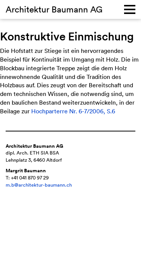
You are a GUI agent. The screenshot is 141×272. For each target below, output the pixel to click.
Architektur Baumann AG (54, 9)
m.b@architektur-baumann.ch (39, 185)
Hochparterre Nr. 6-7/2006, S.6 (73, 111)
